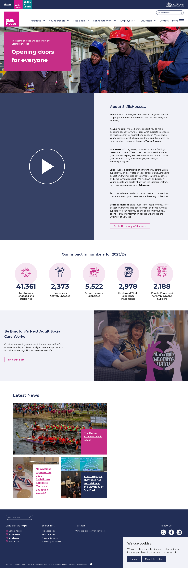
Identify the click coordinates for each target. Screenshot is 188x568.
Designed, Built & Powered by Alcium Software (73, 564)
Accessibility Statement (43, 564)
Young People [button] (57, 20)
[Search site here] (169, 13)
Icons (30, 564)
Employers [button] (126, 20)
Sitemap (9, 564)
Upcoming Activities (51, 541)
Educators (14, 541)
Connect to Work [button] (102, 20)
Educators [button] (146, 20)
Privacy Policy (20, 564)
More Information (154, 559)
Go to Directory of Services (130, 226)
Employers (14, 538)
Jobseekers (14, 534)
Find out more (16, 359)
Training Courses (50, 538)
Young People (153, 141)
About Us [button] (36, 20)
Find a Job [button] (79, 20)
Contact (164, 20)
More (175, 20)
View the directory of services (90, 531)
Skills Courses (48, 534)
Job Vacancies (48, 531)
